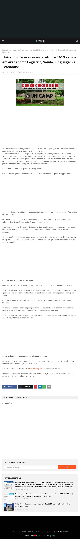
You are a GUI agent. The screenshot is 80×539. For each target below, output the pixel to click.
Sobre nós (22, 532)
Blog (53, 536)
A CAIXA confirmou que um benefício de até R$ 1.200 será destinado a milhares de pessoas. (42, 505)
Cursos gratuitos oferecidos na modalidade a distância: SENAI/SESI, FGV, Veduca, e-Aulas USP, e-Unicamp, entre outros (44, 495)
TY (39, 536)
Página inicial (6, 50)
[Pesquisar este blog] (31, 467)
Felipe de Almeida (10, 72)
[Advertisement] (40, 19)
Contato (31, 532)
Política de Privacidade (60, 532)
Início (14, 532)
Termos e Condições (43, 532)
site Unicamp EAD (36, 368)
